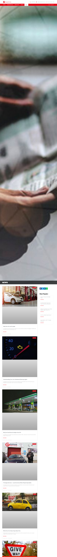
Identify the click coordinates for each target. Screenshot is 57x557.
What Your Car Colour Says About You (11, 530)
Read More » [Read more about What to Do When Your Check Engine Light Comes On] (42, 311)
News (26, 4)
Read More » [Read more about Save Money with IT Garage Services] (42, 322)
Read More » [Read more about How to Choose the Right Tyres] (42, 299)
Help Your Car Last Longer (9, 326)
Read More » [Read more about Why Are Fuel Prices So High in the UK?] (5, 437)
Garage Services (10, 4)
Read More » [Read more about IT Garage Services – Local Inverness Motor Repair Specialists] (5, 488)
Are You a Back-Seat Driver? (46, 315)
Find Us (22, 4)
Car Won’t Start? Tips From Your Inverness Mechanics (46, 303)
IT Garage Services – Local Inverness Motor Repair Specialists (17, 482)
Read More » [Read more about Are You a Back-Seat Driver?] (42, 316)
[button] (41, 289)
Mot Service (17, 4)
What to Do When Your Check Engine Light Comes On (46, 309)
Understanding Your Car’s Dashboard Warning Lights (15, 379)
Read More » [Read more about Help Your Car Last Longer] (5, 331)
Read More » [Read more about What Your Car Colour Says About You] (5, 536)
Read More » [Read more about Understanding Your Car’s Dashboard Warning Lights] (5, 384)
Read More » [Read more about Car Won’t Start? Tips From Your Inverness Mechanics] (42, 305)
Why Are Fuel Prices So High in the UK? (12, 432)
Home (4, 4)
